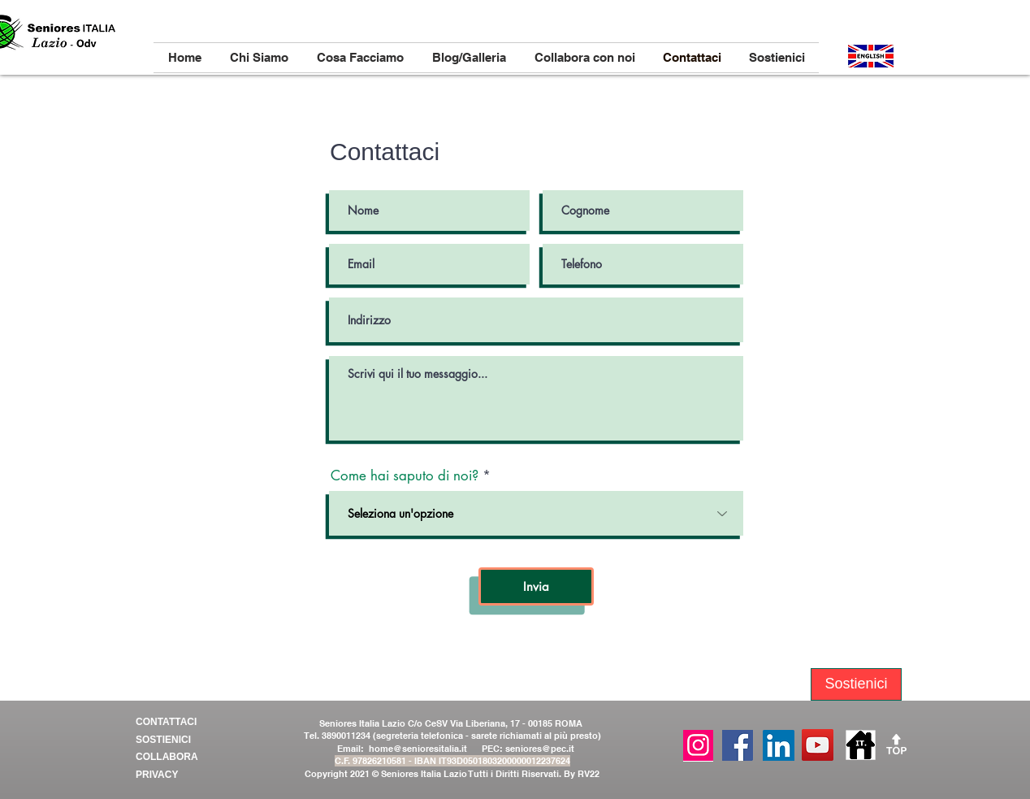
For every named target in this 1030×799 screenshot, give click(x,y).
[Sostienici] (856, 684)
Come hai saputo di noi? (404, 476)
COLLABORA (167, 756)
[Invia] (536, 586)
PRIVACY (157, 774)
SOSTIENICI (164, 739)
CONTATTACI (166, 721)
